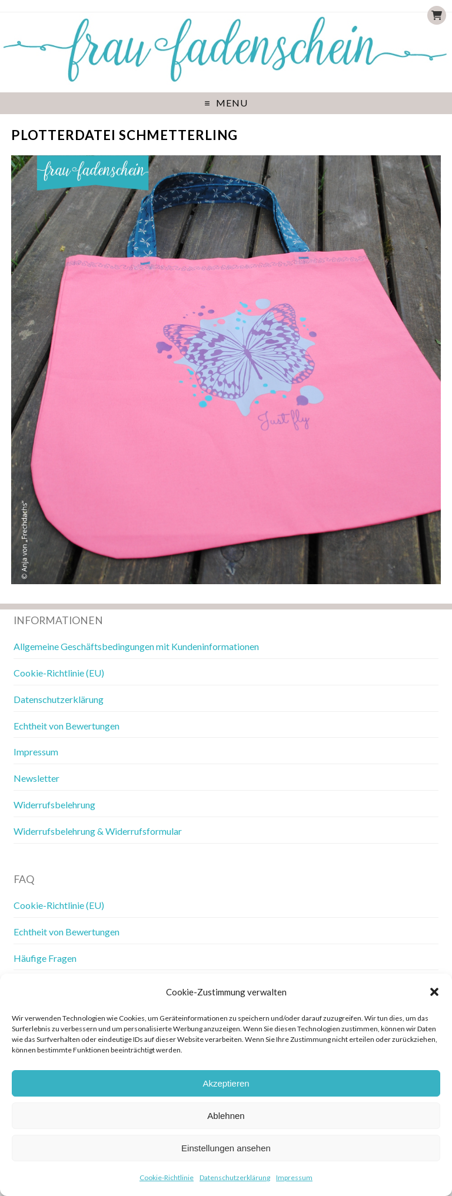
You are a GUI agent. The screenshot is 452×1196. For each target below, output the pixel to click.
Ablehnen (225, 1116)
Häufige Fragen (45, 958)
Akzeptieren (225, 1083)
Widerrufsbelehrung (54, 804)
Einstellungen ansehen (226, 1148)
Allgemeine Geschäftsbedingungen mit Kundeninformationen (136, 646)
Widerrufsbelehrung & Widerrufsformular (98, 831)
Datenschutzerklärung (235, 1177)
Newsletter (36, 778)
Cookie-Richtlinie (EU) (59, 672)
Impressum (294, 1177)
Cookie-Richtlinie (166, 1177)
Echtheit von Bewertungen (66, 725)
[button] (434, 992)
